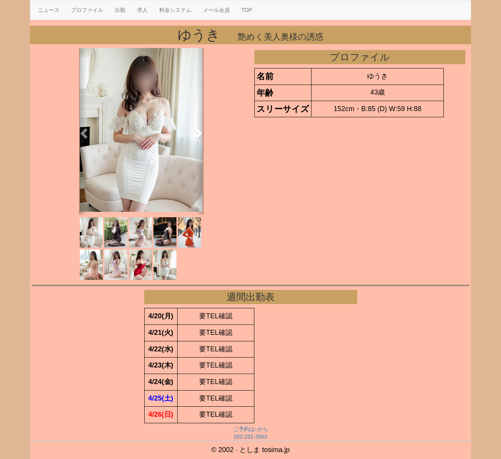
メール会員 (216, 10)
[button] (83, 131)
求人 (142, 10)
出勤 (120, 10)
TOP (246, 10)
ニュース (48, 10)
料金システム (175, 10)
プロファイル (87, 10)
